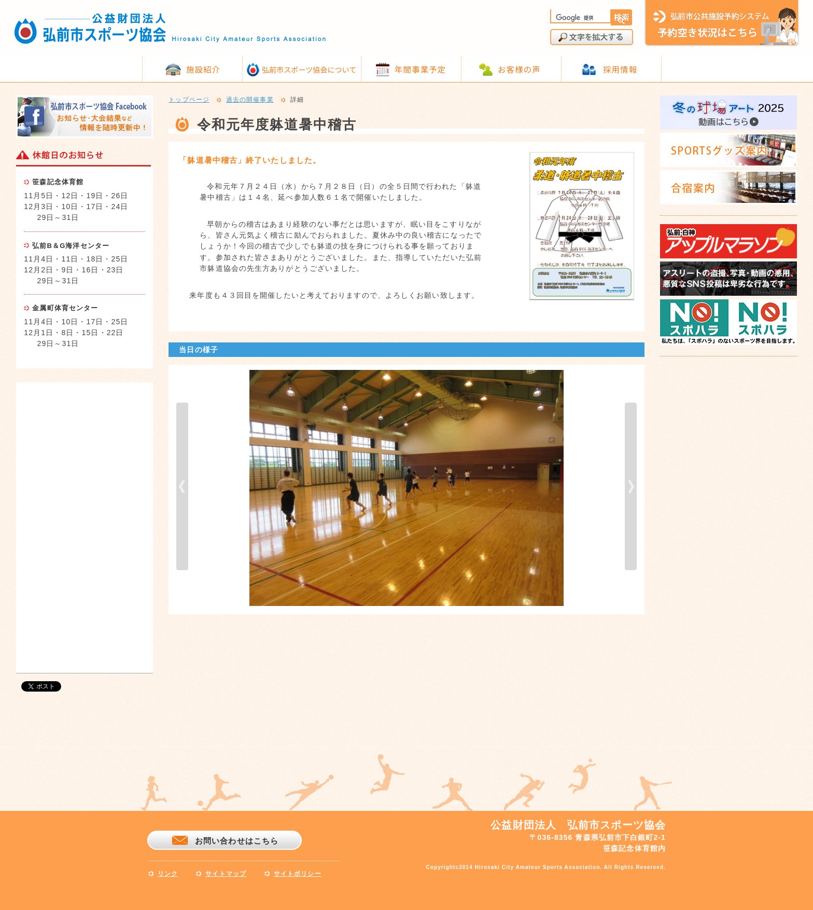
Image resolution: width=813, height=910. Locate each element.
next (631, 486)
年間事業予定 (420, 69)
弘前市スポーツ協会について (309, 69)
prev (182, 486)
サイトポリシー (297, 873)
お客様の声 (519, 69)
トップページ (189, 100)
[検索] (580, 17)
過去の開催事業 (250, 100)
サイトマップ (225, 873)
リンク (168, 873)
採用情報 (620, 69)
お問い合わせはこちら (236, 840)
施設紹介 (203, 69)
